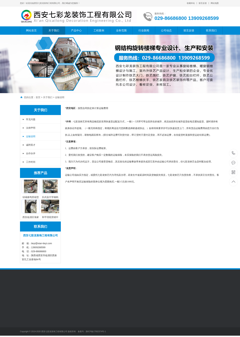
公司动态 (166, 30)
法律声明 (30, 128)
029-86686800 (233, 153)
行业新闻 (143, 30)
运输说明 (59, 97)
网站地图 (215, 3)
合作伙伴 (30, 153)
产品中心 (76, 30)
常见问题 (30, 119)
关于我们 (53, 30)
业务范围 (121, 30)
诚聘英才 (30, 145)
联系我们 (211, 30)
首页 (38, 97)
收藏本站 (191, 3)
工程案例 (99, 30)
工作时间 (30, 162)
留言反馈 (203, 3)
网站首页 (31, 30)
